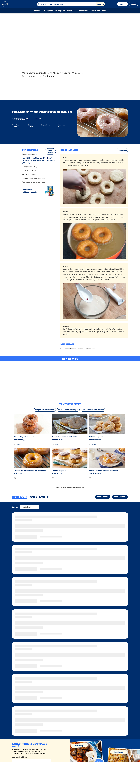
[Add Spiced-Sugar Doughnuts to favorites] (15, 444)
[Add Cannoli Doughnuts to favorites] (53, 478)
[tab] (19, 497)
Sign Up (122, 4)
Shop (104, 11)
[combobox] (66, 4)
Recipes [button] (47, 11)
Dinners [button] (37, 11)
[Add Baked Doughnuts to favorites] (90, 444)
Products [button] (83, 11)
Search (100, 4)
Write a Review (102, 497)
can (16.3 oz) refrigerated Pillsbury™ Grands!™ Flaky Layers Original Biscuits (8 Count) (38, 160)
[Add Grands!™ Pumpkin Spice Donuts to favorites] (53, 444)
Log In (133, 4)
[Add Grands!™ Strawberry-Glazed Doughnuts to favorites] (15, 478)
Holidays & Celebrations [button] (65, 11)
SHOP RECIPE (50, 151)
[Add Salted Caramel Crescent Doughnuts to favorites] (90, 478)
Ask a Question (120, 497)
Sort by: (15, 507)
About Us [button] (94, 11)
